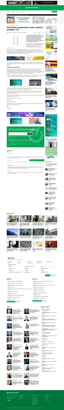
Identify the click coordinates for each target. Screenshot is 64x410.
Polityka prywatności (47, 395)
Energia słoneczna (34, 397)
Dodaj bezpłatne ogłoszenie (11, 301)
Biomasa (18, 261)
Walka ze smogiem (34, 403)
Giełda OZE (23, 11)
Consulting (28, 261)
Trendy (33, 396)
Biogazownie (10, 261)
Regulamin (17, 156)
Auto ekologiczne (34, 399)
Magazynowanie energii (35, 402)
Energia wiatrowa (49, 261)
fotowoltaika (9, 108)
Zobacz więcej (53, 275)
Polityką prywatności (29, 156)
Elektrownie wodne (39, 261)
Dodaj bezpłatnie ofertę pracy (37, 300)
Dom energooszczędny (14, 25)
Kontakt (46, 397)
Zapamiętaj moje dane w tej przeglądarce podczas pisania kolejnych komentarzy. (17, 162)
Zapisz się (30, 133)
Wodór (33, 404)
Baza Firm (13, 11)
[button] (50, 12)
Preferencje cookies (48, 401)
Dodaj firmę (47, 275)
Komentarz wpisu (32, 160)
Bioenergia (33, 401)
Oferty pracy (18, 11)
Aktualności (8, 11)
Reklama (46, 399)
